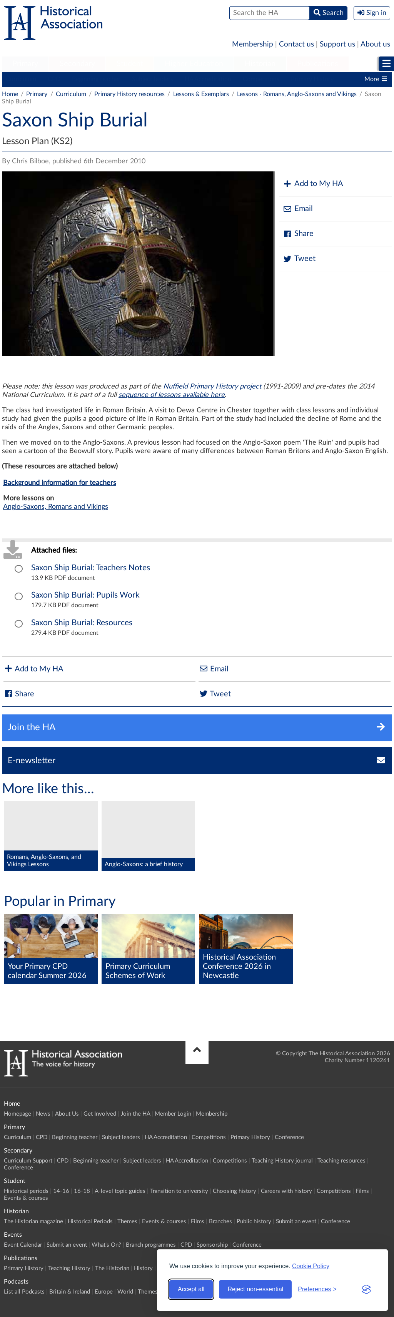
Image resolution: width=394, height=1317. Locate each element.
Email (298, 209)
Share (298, 234)
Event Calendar (23, 1245)
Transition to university (179, 1191)
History (143, 1268)
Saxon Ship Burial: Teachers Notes (90, 568)
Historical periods (26, 1191)
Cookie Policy (310, 1266)
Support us (337, 44)
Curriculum (21, 79)
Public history (254, 1221)
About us (375, 44)
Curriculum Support (28, 1161)
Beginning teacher (96, 79)
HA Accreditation (208, 79)
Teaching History (69, 1268)
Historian (260, 64)
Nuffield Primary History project (212, 386)
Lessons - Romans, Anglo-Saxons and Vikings (297, 94)
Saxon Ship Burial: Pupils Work (85, 595)
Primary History (312, 79)
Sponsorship (212, 1245)
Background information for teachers (59, 483)
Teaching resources (341, 1161)
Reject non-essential (255, 1289)
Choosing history (234, 1191)
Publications (317, 64)
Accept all (191, 1289)
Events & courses (26, 1198)
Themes (127, 1221)
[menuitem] (25, 64)
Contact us (296, 44)
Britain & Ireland (69, 1292)
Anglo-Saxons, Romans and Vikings (55, 506)
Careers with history (286, 1191)
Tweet (299, 259)
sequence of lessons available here (172, 395)
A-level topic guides (120, 1191)
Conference (289, 1137)
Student (130, 64)
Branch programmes (151, 1245)
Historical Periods (90, 1221)
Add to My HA (313, 184)
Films (362, 1191)
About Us (67, 1114)
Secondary (77, 64)
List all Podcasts (24, 1292)
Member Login (173, 1114)
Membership (252, 44)
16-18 (82, 1191)
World (125, 1292)
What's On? (106, 1245)
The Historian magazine (33, 1221)
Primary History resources (129, 94)
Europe (104, 1292)
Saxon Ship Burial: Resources (81, 623)
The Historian (112, 1268)
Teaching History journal (282, 1161)
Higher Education (194, 64)
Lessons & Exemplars (201, 94)
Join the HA (135, 1114)
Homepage (17, 1114)
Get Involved (99, 1114)
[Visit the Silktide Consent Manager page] (366, 1289)
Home (10, 94)
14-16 (61, 1191)
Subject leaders (152, 79)
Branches (220, 1221)
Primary (25, 64)
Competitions (261, 79)
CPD (54, 79)
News (43, 1114)
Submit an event (296, 1221)
